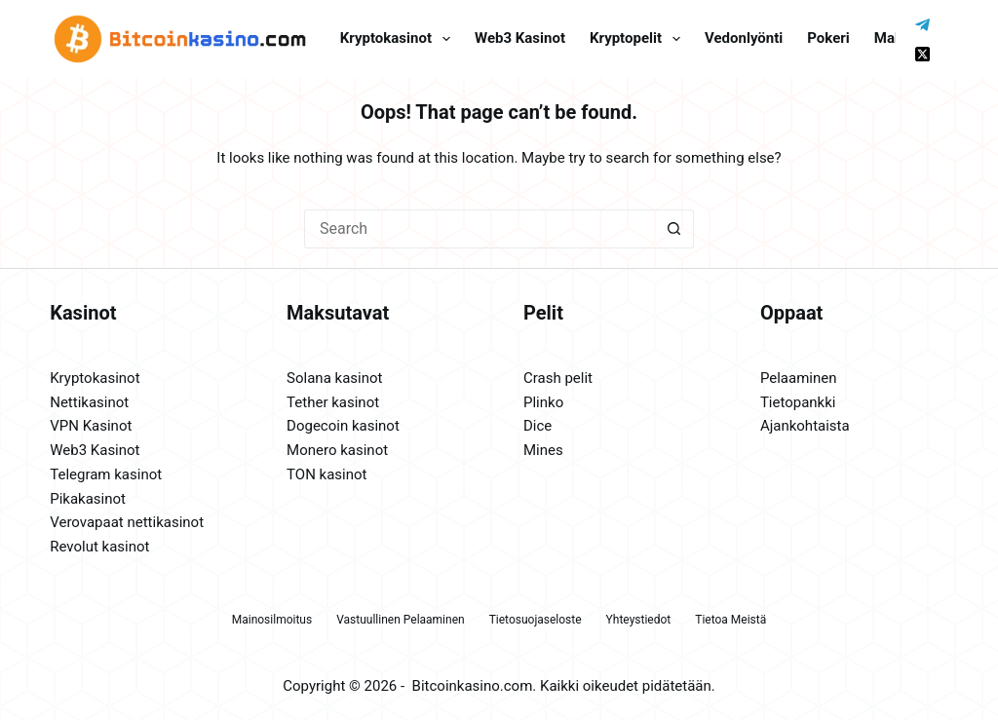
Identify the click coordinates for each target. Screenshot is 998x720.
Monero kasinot (337, 450)
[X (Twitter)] (922, 54)
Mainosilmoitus (272, 619)
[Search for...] (479, 228)
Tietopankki (798, 402)
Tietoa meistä (730, 619)
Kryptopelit (639, 39)
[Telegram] (922, 25)
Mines (543, 450)
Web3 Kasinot (94, 450)
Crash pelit (558, 378)
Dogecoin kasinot (343, 426)
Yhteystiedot (639, 619)
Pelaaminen (798, 378)
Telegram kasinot (106, 474)
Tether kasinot (333, 402)
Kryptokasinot (399, 39)
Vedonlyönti (744, 38)
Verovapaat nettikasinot (127, 522)
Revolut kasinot (99, 546)
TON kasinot (326, 474)
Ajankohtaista (805, 426)
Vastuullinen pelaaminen (400, 619)
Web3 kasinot (520, 38)
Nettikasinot (89, 402)
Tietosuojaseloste (535, 619)
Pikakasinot (88, 499)
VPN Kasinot (91, 426)
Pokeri (828, 38)
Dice (537, 426)
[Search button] (674, 228)
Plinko (543, 402)
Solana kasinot (334, 378)
